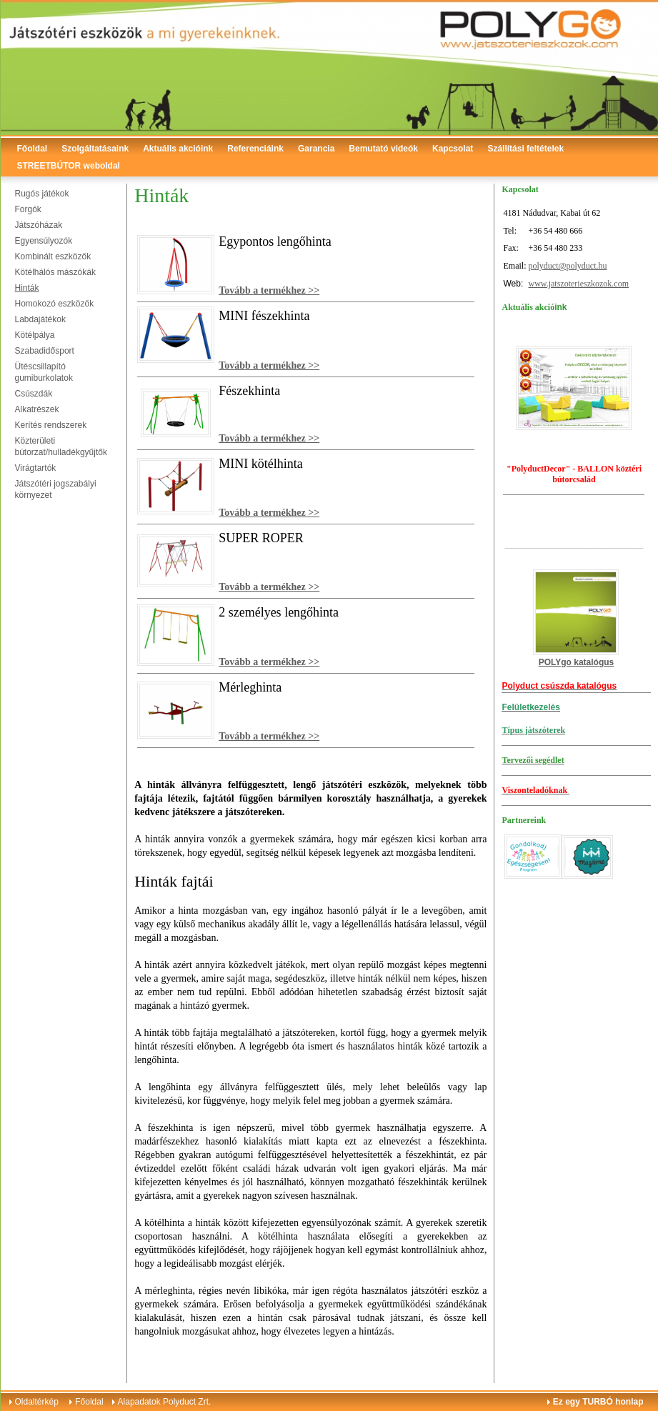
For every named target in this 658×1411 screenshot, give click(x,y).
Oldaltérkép (37, 1402)
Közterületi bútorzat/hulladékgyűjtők (61, 446)
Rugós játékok (42, 194)
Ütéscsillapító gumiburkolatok (44, 372)
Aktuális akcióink (178, 149)
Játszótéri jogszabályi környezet (55, 489)
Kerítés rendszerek (51, 425)
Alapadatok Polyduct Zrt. (164, 1402)
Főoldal (32, 149)
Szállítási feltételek (525, 149)
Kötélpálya (35, 335)
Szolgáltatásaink (95, 149)
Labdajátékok (40, 319)
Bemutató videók (383, 149)
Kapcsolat (452, 149)
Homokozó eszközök (54, 304)
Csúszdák (34, 394)
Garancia (316, 149)
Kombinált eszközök (53, 256)
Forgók (28, 209)
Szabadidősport (44, 351)
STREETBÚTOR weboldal (68, 166)
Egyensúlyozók (44, 241)
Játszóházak (39, 225)
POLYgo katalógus (576, 662)
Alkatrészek (37, 409)
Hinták (27, 288)
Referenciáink (255, 149)
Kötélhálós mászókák (55, 272)
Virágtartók (35, 468)
